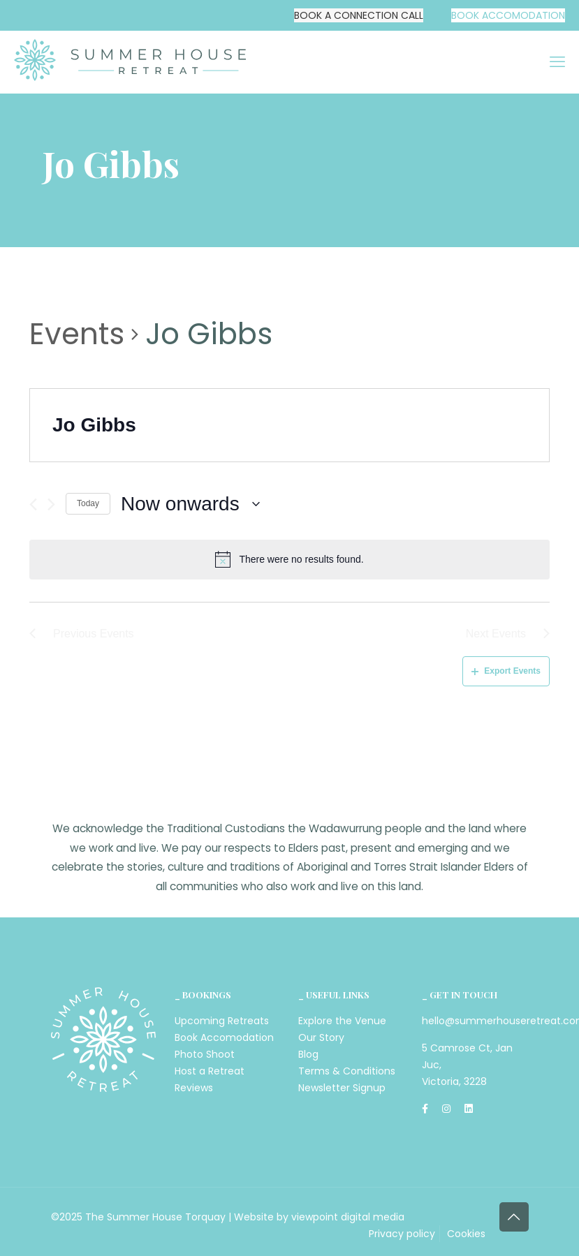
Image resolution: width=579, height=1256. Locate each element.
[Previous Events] (33, 504)
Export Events (506, 671)
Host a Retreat (209, 1071)
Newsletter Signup (342, 1088)
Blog (308, 1054)
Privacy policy (402, 1234)
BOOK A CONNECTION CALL (358, 15)
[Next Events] (51, 504)
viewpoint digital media (347, 1217)
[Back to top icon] (514, 1217)
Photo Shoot (205, 1054)
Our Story (321, 1037)
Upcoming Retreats (222, 1021)
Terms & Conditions (346, 1071)
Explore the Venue (342, 1021)
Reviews (194, 1088)
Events (76, 334)
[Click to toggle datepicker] (190, 504)
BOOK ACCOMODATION (508, 15)
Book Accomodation (224, 1037)
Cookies (466, 1234)
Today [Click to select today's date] (88, 503)
